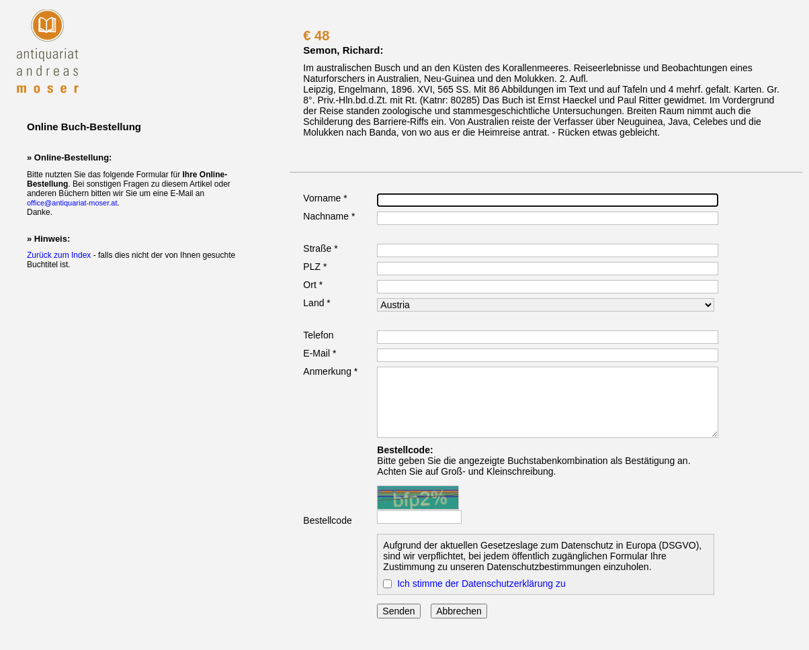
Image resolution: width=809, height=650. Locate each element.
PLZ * (315, 266)
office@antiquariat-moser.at (72, 203)
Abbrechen (459, 611)
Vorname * (325, 198)
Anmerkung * (330, 371)
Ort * (313, 284)
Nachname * (329, 216)
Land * (316, 302)
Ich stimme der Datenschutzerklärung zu (481, 583)
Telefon (318, 335)
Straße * (320, 248)
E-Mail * (319, 353)
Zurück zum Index (59, 255)
